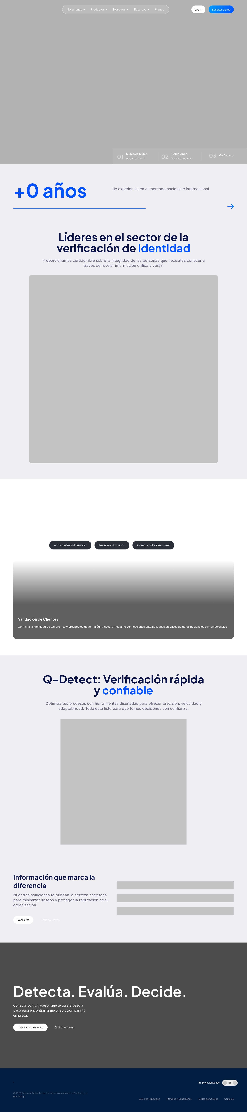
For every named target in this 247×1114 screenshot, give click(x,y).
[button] (230, 209)
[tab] (29, 546)
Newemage (19, 1098)
